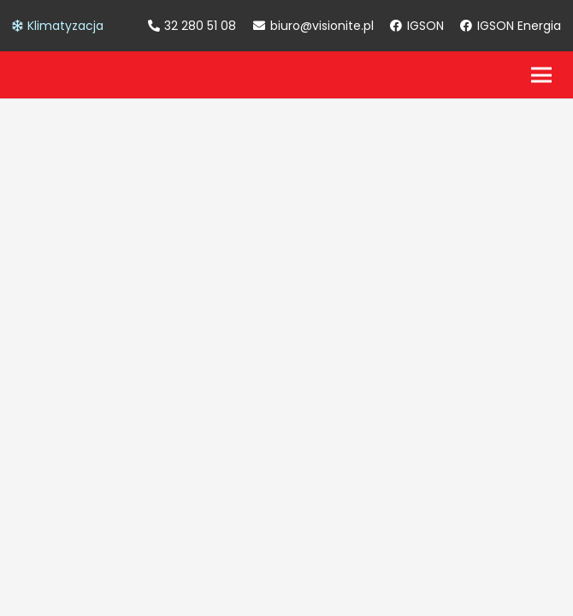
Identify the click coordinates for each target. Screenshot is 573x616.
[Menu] (541, 75)
